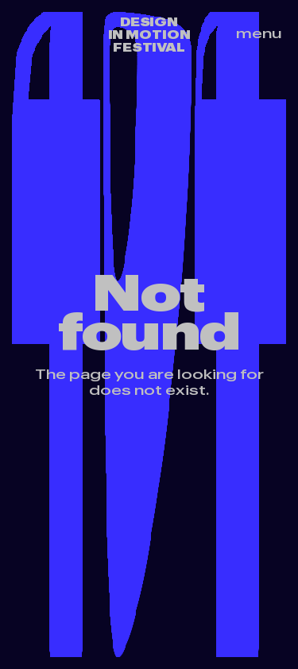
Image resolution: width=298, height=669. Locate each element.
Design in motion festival (149, 35)
